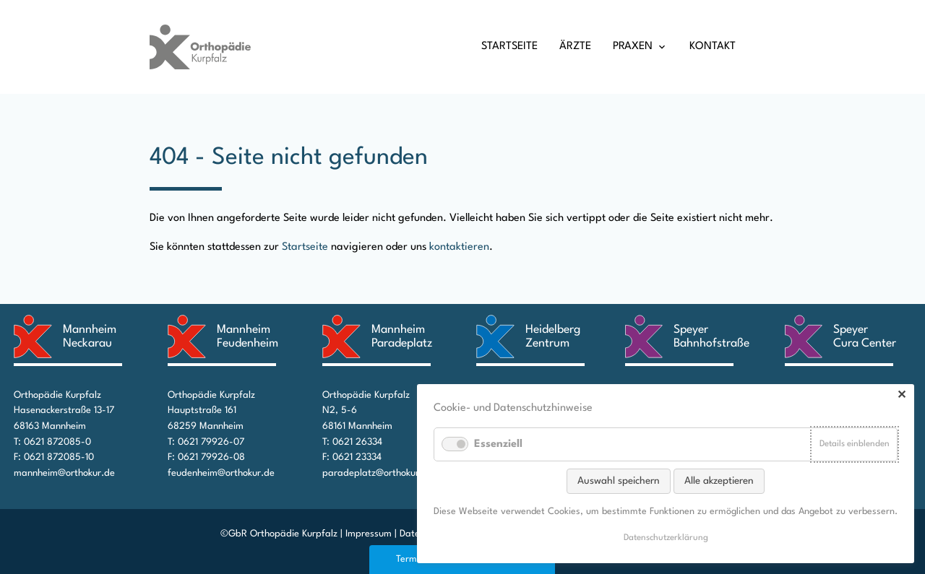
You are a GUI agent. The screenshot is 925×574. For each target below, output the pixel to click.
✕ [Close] (901, 396)
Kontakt (712, 46)
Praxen (633, 46)
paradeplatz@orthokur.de (377, 473)
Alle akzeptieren (719, 481)
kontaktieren (459, 247)
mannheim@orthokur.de (64, 473)
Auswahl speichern (618, 481)
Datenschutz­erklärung (666, 538)
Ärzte (575, 46)
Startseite (509, 46)
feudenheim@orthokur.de (221, 473)
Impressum (368, 534)
